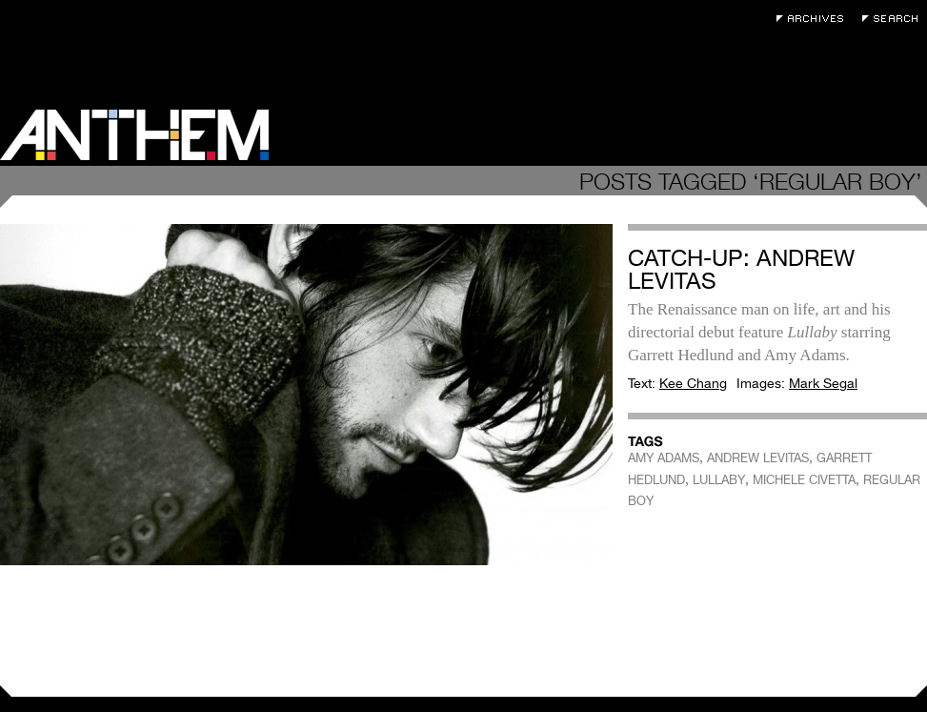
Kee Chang (693, 383)
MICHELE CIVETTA (804, 480)
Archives (814, 18)
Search (894, 18)
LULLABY (719, 480)
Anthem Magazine (134, 135)
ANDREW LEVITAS (758, 458)
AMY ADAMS (663, 458)
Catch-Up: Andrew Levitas (741, 269)
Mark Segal (823, 383)
